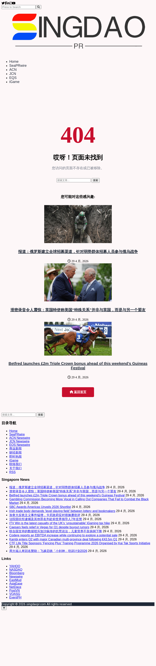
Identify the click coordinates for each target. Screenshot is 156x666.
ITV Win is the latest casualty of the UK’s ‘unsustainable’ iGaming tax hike (59, 523)
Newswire (16, 576)
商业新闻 (15, 448)
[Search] (38, 7)
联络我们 (15, 464)
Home (14, 61)
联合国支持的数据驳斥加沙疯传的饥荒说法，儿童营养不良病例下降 (55, 531)
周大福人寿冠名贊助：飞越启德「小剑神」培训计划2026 (48, 551)
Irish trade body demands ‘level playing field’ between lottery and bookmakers (62, 511)
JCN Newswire (19, 441)
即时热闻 (15, 456)
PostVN (14, 590)
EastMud (15, 580)
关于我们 (15, 468)
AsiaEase (15, 583)
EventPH (15, 597)
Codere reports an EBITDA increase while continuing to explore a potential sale (63, 535)
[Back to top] (4, 608)
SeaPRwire (18, 66)
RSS (12, 472)
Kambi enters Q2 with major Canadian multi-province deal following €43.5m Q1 (63, 539)
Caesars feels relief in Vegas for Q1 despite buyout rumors (49, 527)
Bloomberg (16, 573)
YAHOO (14, 566)
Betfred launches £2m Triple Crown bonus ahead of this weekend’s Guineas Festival (77, 365)
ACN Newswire (19, 437)
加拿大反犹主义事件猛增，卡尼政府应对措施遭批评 (44, 515)
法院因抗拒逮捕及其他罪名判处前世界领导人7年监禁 (45, 519)
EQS (13, 78)
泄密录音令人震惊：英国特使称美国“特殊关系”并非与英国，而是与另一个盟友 (78, 310)
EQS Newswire (19, 444)
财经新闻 (15, 452)
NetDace (15, 587)
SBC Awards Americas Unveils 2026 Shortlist (40, 507)
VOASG (14, 594)
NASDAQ (15, 569)
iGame (14, 82)
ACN (13, 70)
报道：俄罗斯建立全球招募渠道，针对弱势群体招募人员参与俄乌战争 (78, 251)
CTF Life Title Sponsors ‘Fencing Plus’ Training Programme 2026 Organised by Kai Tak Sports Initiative (79, 543)
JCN (12, 74)
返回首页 (78, 392)
